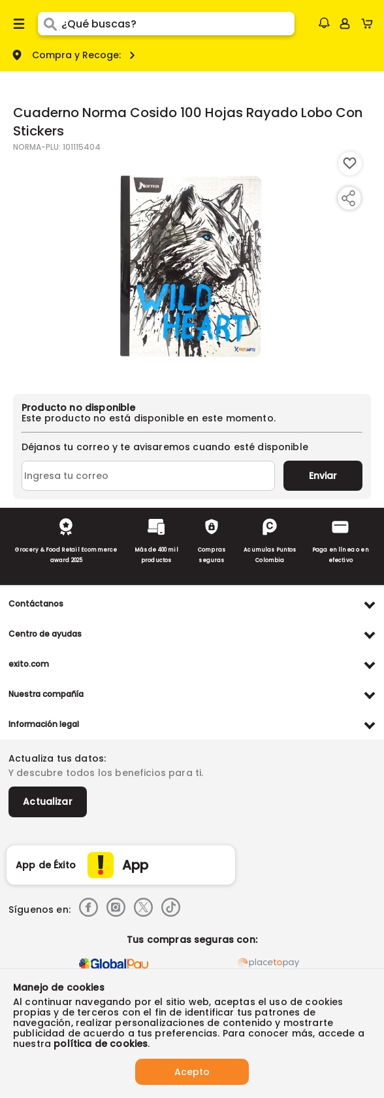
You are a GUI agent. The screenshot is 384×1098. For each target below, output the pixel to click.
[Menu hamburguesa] (19, 23)
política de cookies (101, 1043)
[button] (324, 23)
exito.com (28, 663)
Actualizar (47, 801)
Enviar (323, 475)
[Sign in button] (345, 24)
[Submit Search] (49, 23)
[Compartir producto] (348, 198)
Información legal (43, 724)
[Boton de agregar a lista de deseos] (350, 163)
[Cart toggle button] (370, 24)
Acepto (192, 1071)
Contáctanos (35, 603)
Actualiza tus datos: (57, 758)
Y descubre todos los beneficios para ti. (105, 773)
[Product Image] (190, 266)
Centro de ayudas (45, 633)
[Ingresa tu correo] (148, 476)
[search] (178, 23)
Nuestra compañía (46, 694)
